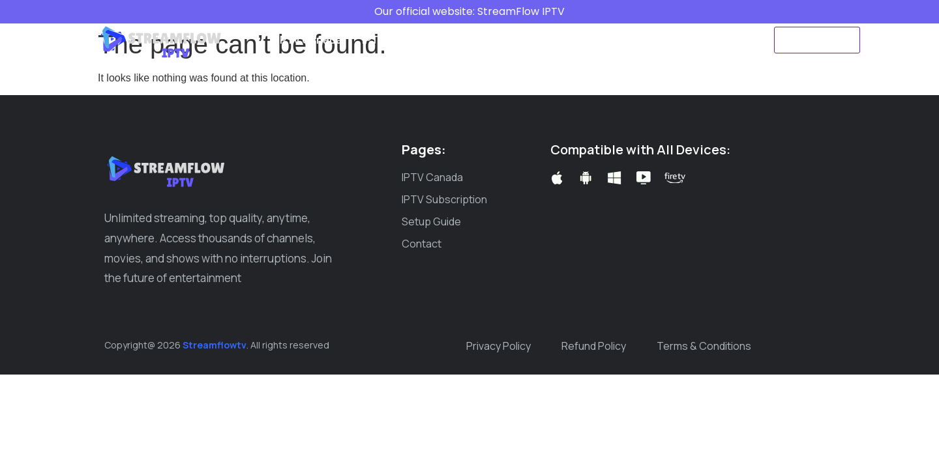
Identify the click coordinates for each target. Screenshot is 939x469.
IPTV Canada (309, 40)
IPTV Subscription (406, 40)
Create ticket (629, 40)
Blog (565, 40)
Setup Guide (502, 40)
